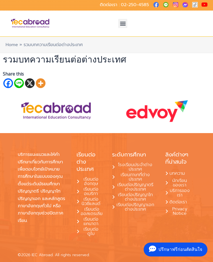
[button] (122, 23)
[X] (30, 83)
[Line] (19, 83)
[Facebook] (8, 83)
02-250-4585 (135, 4)
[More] (40, 83)
